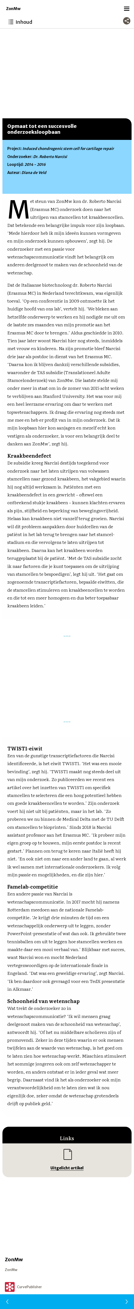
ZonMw (13, 8)
